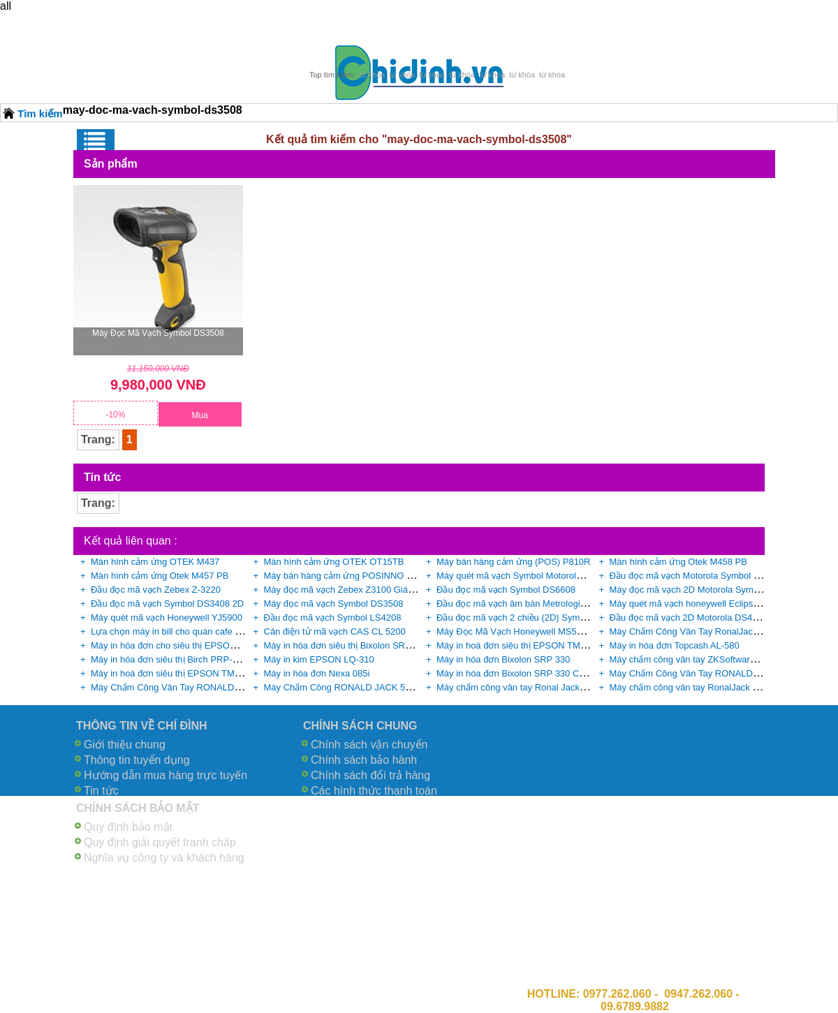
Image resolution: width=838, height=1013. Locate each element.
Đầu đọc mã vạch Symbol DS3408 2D (167, 603)
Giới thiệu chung (125, 744)
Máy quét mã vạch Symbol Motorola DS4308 (526, 575)
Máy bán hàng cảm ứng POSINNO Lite (343, 575)
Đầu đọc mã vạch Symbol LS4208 (333, 617)
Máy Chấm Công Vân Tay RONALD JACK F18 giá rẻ (716, 673)
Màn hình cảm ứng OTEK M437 (155, 561)
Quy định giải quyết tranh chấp (160, 842)
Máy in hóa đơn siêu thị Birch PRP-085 (169, 659)
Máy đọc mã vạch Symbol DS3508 (158, 333)
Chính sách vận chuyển (369, 744)
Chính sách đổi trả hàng (370, 775)
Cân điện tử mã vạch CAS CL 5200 (335, 631)
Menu (96, 141)
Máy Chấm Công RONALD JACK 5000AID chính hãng (373, 687)
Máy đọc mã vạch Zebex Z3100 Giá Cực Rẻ (353, 589)
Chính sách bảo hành (364, 760)
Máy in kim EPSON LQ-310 (319, 659)
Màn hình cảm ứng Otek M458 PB (678, 561)
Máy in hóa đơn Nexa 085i (317, 673)
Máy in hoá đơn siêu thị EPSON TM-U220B (178, 673)
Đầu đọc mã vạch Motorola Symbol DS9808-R (703, 575)
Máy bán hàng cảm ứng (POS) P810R (513, 561)
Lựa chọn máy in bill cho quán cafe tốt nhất (178, 631)
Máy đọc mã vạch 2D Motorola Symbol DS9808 (705, 589)
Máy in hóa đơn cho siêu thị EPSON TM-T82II (183, 645)
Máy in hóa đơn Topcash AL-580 (675, 645)
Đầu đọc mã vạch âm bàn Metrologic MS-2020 (530, 603)
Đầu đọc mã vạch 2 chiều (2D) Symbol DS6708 (531, 617)
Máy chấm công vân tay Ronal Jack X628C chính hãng (546, 687)
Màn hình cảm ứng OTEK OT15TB (334, 561)
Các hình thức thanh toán (374, 791)
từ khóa (372, 75)
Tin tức (101, 791)
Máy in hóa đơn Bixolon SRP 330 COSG (517, 673)
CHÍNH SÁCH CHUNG (360, 726)
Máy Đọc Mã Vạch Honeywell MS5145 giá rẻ (526, 631)
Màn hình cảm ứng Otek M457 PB (159, 575)
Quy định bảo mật (128, 827)
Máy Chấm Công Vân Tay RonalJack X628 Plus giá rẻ (718, 631)
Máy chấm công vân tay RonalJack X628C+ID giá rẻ (715, 687)
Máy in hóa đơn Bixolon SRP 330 (503, 659)
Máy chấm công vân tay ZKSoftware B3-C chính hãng (718, 659)
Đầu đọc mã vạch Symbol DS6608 (505, 589)
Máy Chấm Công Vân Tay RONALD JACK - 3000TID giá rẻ (209, 687)
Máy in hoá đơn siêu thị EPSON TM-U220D (524, 645)
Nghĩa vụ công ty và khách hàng (164, 858)
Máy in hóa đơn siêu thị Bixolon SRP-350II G (354, 645)
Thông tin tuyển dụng (137, 760)
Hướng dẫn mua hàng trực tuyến (165, 775)
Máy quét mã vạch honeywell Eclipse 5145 (695, 603)
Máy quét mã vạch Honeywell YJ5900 (166, 617)
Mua (199, 415)
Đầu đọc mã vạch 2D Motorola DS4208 (688, 617)
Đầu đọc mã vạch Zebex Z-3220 (156, 589)
